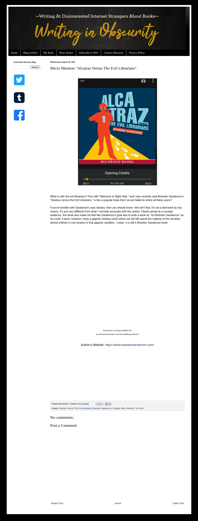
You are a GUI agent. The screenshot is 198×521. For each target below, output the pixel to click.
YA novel (139, 408)
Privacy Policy (137, 52)
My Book (48, 52)
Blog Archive (30, 52)
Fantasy (116, 408)
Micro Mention (127, 408)
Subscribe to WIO (88, 52)
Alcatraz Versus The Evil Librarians (75, 408)
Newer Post (57, 503)
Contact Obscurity (113, 52)
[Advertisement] (26, 177)
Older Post (178, 503)
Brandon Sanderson (102, 408)
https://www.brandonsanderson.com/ (129, 345)
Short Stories (66, 52)
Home (14, 52)
